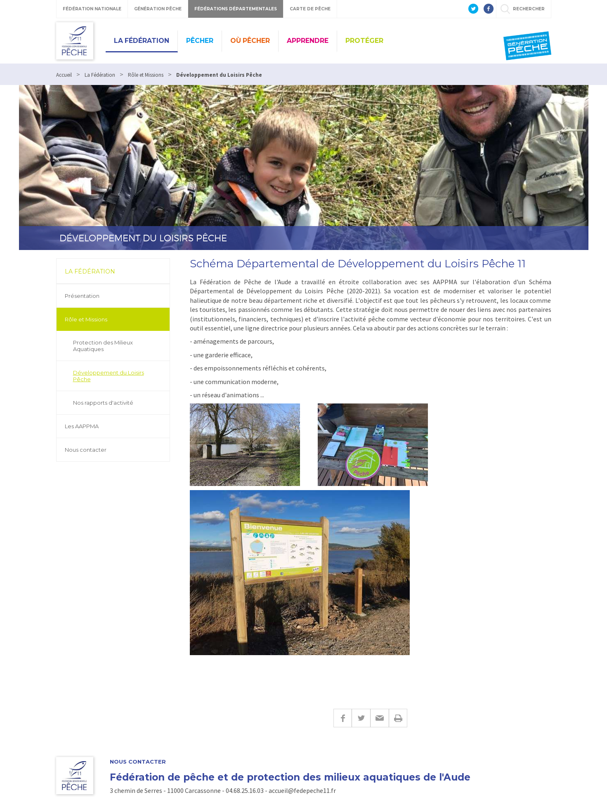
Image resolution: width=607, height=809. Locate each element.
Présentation (82, 295)
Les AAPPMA (82, 426)
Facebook (342, 718)
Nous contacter (85, 449)
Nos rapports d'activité (103, 402)
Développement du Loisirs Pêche (108, 375)
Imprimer (398, 718)
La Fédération (141, 41)
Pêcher (199, 41)
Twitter (361, 718)
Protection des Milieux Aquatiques (103, 345)
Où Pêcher (250, 41)
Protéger (364, 41)
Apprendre (307, 41)
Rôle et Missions (86, 319)
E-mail (379, 718)
